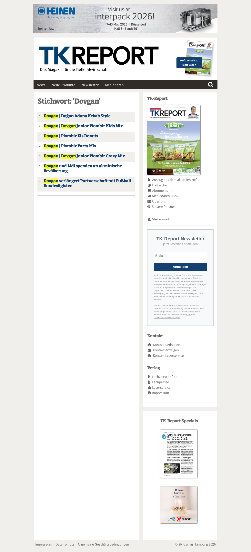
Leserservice (161, 387)
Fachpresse (160, 382)
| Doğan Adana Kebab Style (77, 116)
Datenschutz (64, 544)
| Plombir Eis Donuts (71, 136)
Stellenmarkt (161, 219)
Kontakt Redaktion (166, 345)
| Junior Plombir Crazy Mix (84, 156)
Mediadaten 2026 (165, 196)
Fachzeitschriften (164, 377)
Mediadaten (114, 85)
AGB (188, 314)
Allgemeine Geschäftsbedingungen (103, 544)
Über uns (159, 201)
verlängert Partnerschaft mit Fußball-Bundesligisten (88, 183)
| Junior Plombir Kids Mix (83, 126)
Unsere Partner (163, 206)
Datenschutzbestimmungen (167, 317)
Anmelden (180, 266)
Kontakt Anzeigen (166, 350)
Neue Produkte (63, 85)
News (41, 85)
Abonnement (162, 190)
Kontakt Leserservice (168, 355)
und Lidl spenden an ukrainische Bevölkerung (83, 168)
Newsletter (90, 85)
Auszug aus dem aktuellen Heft (175, 180)
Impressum (160, 393)
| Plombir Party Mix (70, 146)
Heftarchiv (159, 185)
